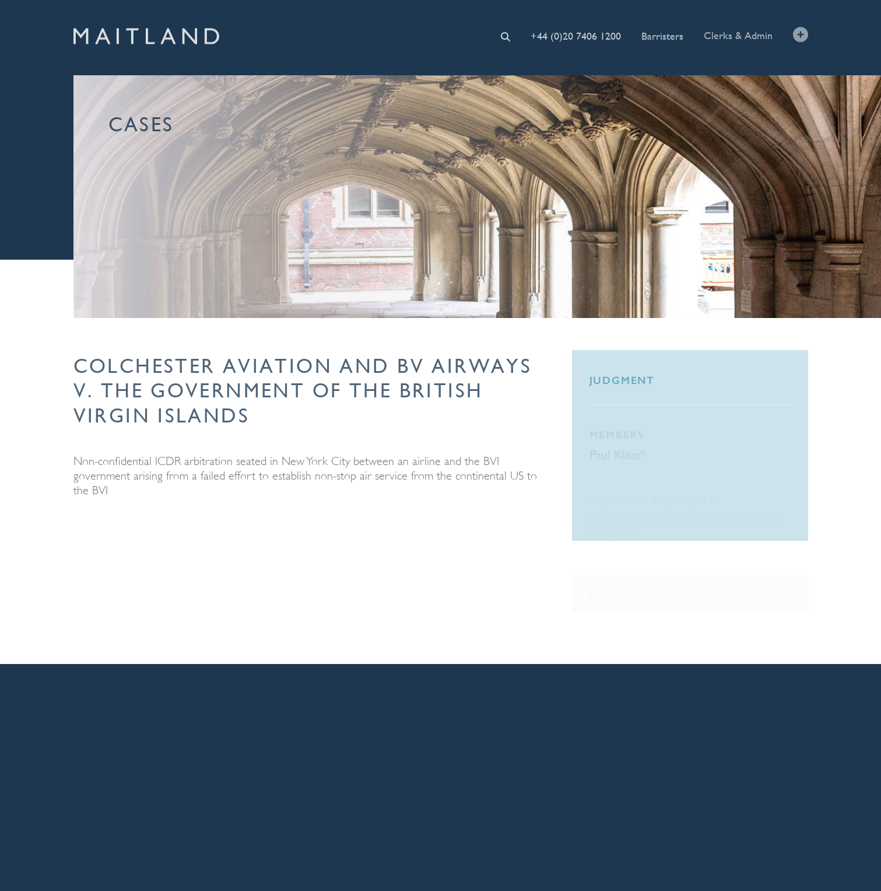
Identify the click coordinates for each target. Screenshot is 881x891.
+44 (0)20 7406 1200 (576, 36)
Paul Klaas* (617, 458)
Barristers (662, 35)
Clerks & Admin (738, 35)
